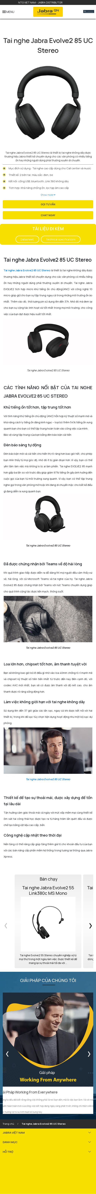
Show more (48, 195)
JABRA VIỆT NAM (14, 1133)
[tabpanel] (48, 103)
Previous (8, 921)
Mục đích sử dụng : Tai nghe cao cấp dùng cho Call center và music (50, 168)
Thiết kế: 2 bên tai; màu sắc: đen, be (31, 175)
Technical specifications (61, 239)
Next (88, 921)
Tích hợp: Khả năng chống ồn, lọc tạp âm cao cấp (39, 188)
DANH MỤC (10, 1142)
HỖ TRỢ (8, 1152)
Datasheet (27, 239)
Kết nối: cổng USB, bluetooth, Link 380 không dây (39, 181)
